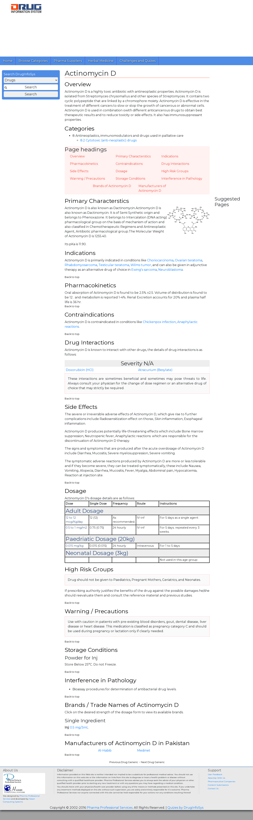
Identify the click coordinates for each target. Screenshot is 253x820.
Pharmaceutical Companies (221, 791)
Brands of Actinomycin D (112, 188)
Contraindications (129, 166)
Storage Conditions (130, 181)
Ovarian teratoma (188, 264)
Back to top (72, 280)
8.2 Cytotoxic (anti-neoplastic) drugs (108, 143)
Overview (77, 158)
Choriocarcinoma (160, 264)
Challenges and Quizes (138, 61)
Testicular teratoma (113, 268)
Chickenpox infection (159, 327)
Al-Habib (105, 760)
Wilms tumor (141, 268)
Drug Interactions (175, 166)
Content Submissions (218, 795)
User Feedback (215, 784)
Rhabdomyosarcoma (81, 268)
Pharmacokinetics (84, 166)
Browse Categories (33, 61)
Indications (169, 158)
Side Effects (79, 173)
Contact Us (213, 798)
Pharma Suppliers (68, 61)
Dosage (121, 173)
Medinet (143, 760)
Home (8, 61)
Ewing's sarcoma (144, 273)
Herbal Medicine (101, 61)
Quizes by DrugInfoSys (185, 817)
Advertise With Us (216, 788)
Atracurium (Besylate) (155, 375)
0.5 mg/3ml (79, 736)
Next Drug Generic (153, 772)
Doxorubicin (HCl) (80, 375)
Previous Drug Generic (123, 772)
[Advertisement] (151, 27)
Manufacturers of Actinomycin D (152, 190)
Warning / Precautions (87, 181)
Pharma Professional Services (109, 817)
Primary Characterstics (133, 158)
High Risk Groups (174, 173)
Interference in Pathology (181, 181)
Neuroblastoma (170, 273)
